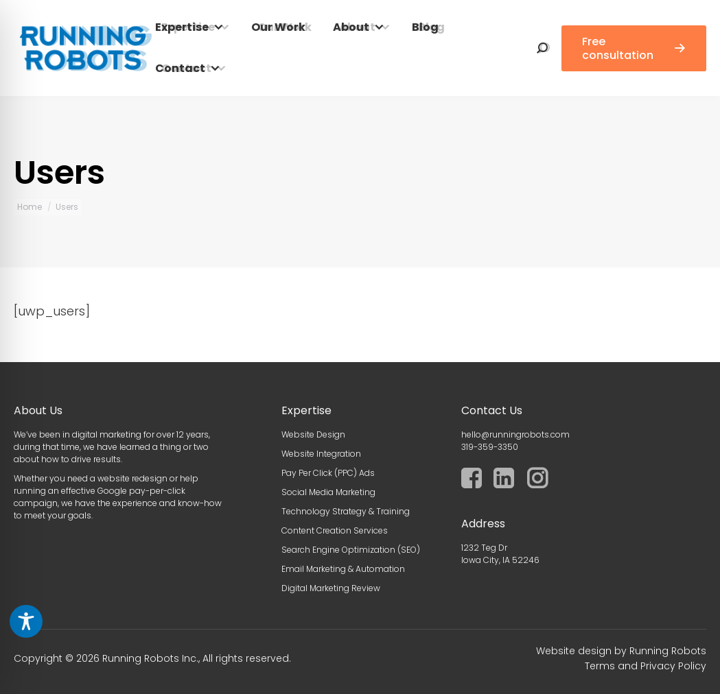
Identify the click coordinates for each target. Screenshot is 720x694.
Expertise (182, 27)
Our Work (278, 27)
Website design (574, 651)
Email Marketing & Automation (343, 569)
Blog (425, 27)
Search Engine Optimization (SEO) (350, 549)
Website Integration (321, 453)
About (351, 27)
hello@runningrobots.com (515, 434)
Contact (180, 68)
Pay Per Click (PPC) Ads (328, 473)
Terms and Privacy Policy (645, 666)
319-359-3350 (489, 447)
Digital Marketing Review (330, 588)
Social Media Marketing (328, 492)
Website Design (313, 434)
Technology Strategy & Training (345, 511)
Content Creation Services (334, 530)
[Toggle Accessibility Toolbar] (26, 621)
